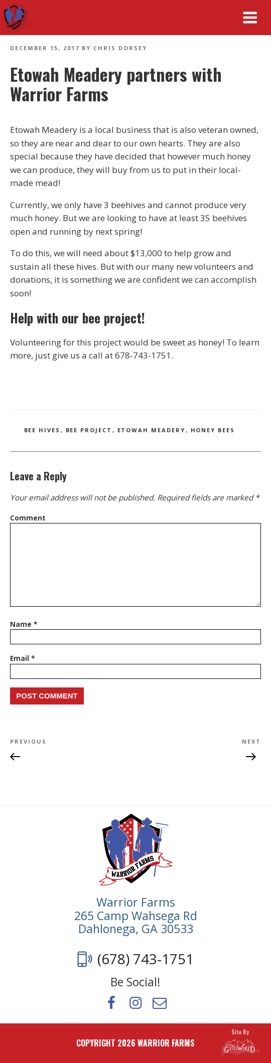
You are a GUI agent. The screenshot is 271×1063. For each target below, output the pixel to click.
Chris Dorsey (120, 48)
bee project (89, 430)
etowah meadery (151, 430)
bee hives (42, 430)
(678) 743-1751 (145, 959)
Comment (28, 517)
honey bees (213, 430)
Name (23, 624)
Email (22, 658)
